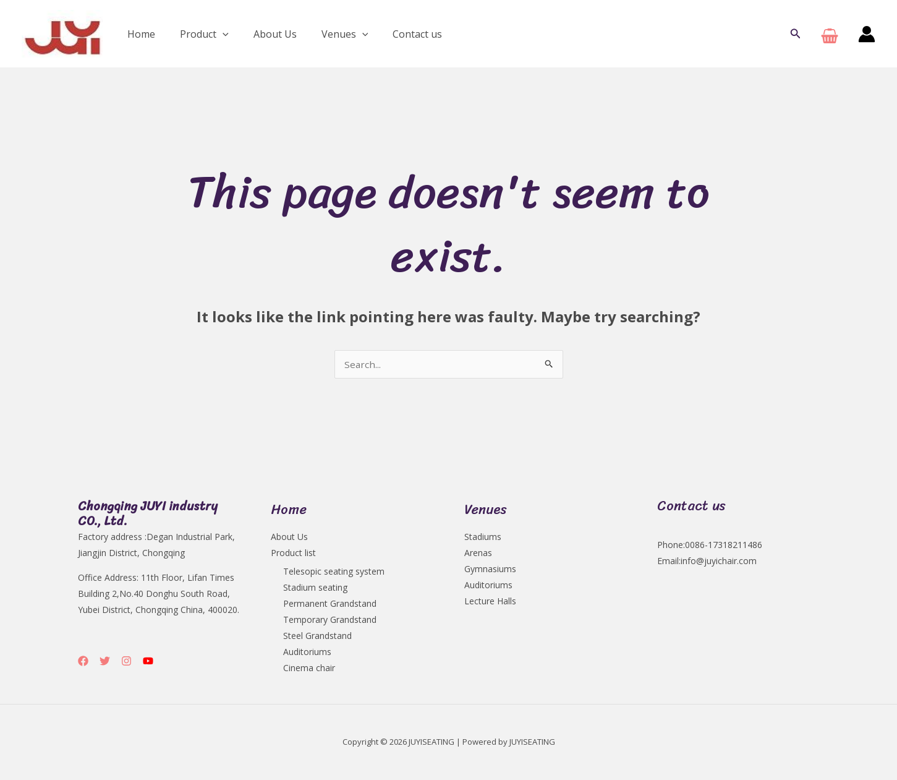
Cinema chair (309, 669)
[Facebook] (83, 662)
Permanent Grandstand (329, 605)
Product (196, 34)
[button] (795, 34)
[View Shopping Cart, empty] (830, 33)
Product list (293, 554)
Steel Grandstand (317, 637)
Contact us (395, 34)
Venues (327, 34)
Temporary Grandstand (329, 621)
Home (139, 34)
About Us (262, 34)
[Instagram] (126, 662)
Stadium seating (315, 588)
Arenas (478, 554)
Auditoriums (307, 653)
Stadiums (482, 538)
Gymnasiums (490, 570)
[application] (215, 34)
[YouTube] (148, 662)
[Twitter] (105, 662)
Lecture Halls (490, 602)
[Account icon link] (866, 34)
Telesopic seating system (334, 572)
